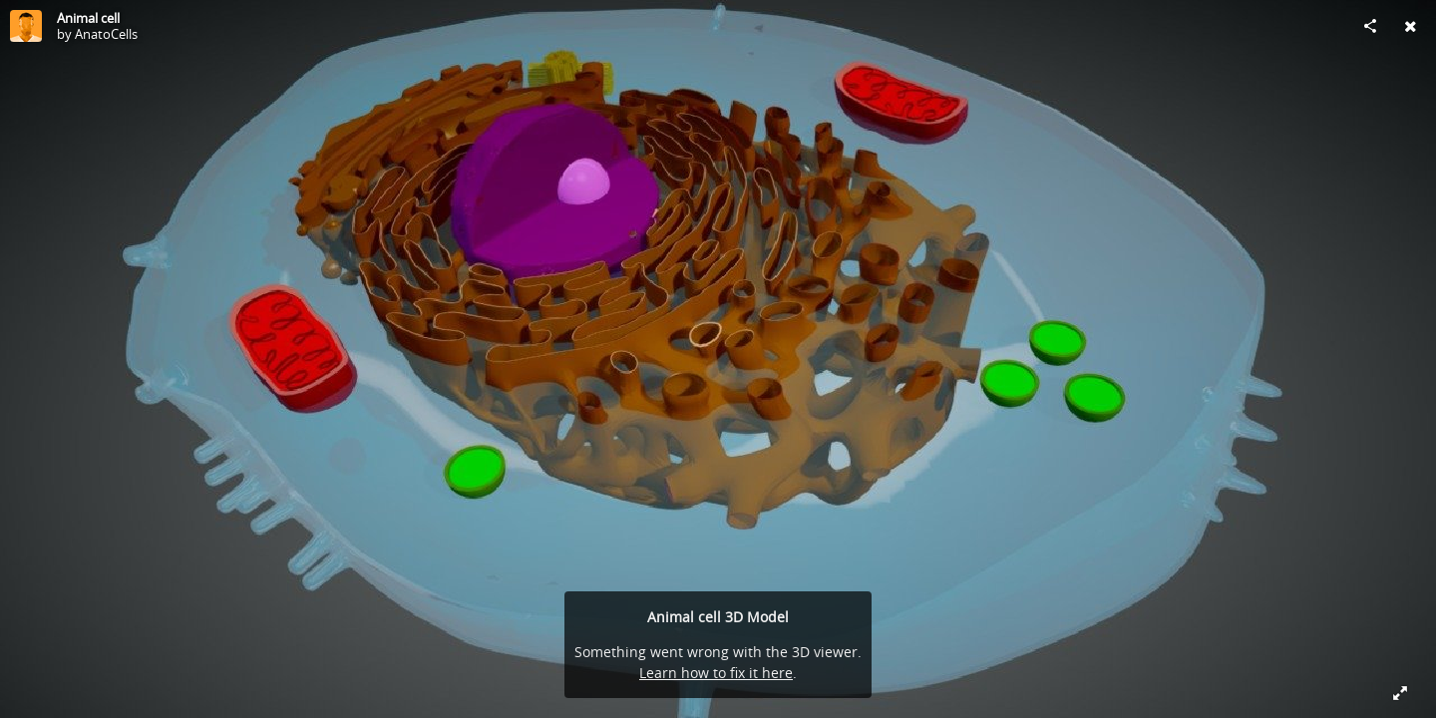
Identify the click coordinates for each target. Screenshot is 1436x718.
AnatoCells (106, 34)
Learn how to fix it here (716, 672)
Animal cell (88, 18)
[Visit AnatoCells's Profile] (26, 26)
